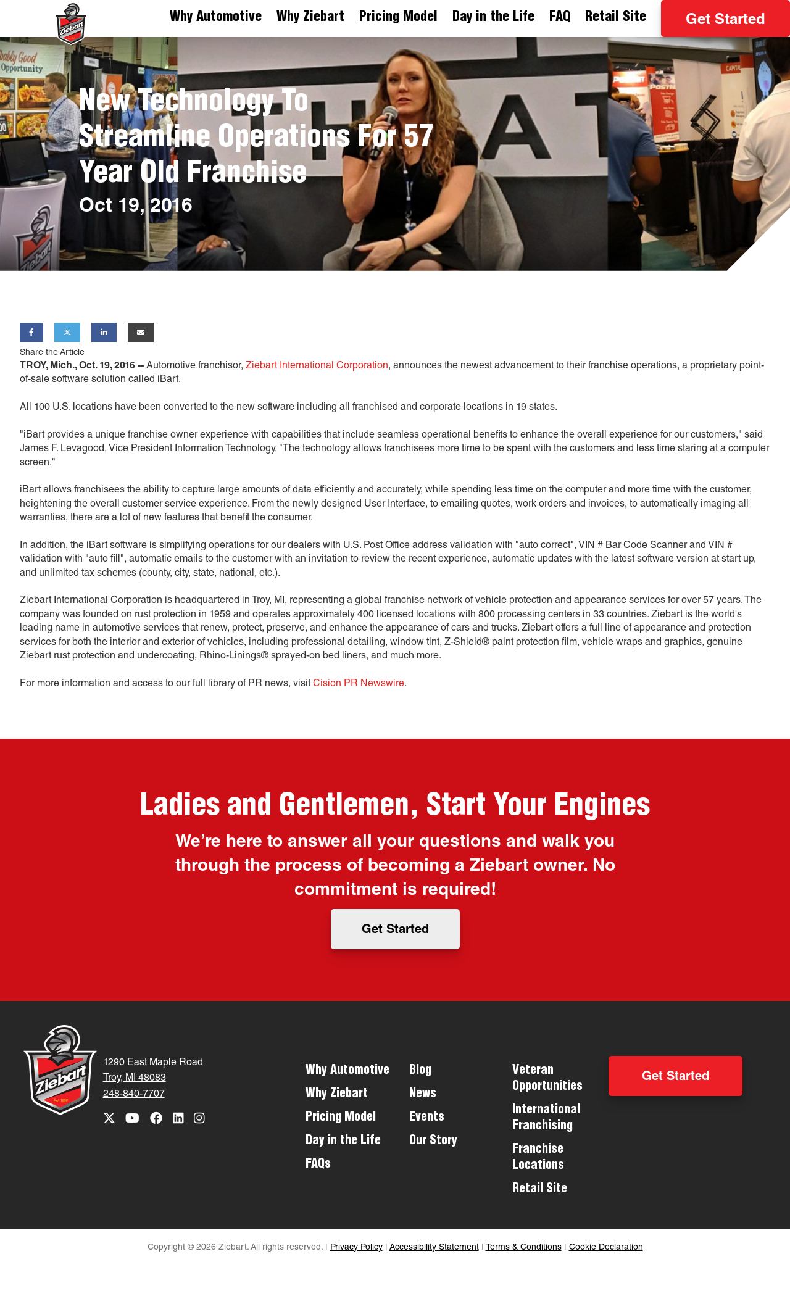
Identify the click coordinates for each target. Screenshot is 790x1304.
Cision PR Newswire (358, 684)
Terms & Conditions (524, 1248)
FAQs (318, 1165)
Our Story (433, 1142)
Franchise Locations (538, 1158)
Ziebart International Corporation (317, 367)
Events (426, 1118)
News (422, 1095)
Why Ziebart (310, 18)
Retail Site (615, 18)
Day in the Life (493, 18)
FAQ (559, 18)
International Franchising (546, 1119)
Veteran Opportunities (547, 1079)
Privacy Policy (356, 1248)
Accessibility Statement (434, 1248)
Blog (420, 1071)
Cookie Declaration (606, 1248)
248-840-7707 (134, 1095)
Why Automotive (216, 18)
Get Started (725, 21)
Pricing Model (398, 18)
